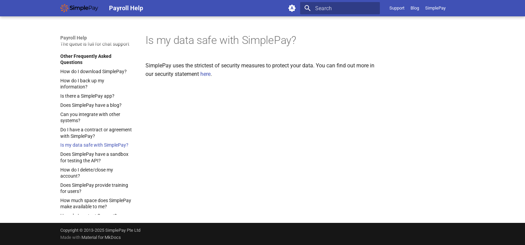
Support (396, 8)
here (205, 74)
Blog (415, 8)
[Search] (340, 8)
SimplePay (435, 8)
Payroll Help (73, 37)
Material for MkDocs (101, 237)
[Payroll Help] (79, 8)
